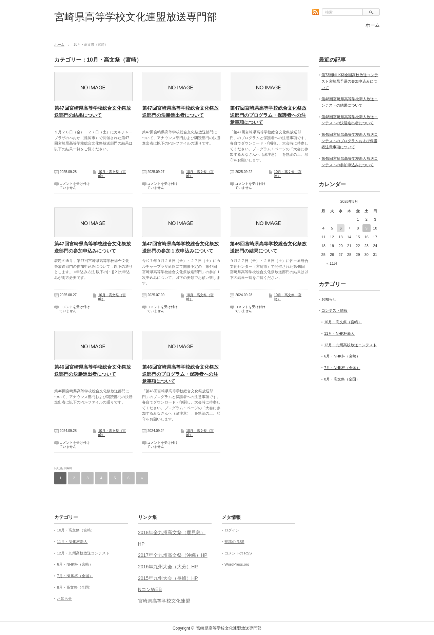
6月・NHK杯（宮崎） (342, 356)
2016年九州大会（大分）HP (168, 566)
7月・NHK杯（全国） (342, 368)
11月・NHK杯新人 (339, 333)
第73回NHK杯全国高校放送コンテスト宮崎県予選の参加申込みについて (349, 81)
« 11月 (332, 263)
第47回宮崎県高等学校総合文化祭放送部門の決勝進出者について (180, 111)
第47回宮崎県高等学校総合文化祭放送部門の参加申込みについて (92, 247)
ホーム (373, 25)
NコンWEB (150, 589)
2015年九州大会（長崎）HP (168, 578)
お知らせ (328, 299)
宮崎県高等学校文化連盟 (164, 601)
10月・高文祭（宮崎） (343, 322)
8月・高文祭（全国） (342, 379)
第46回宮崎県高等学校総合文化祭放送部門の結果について (268, 247)
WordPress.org (236, 564)
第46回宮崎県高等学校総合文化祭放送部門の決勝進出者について (92, 370)
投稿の (234, 542)
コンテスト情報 (334, 310)
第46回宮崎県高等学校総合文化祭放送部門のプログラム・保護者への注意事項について (180, 374)
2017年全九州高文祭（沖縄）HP (173, 555)
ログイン (231, 530)
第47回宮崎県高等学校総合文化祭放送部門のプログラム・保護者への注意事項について (268, 115)
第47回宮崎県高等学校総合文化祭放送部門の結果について (92, 111)
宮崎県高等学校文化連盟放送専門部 (135, 16)
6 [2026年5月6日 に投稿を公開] (340, 228)
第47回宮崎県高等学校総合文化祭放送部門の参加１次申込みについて (180, 247)
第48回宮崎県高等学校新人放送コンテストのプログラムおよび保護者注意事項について (349, 140)
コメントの (238, 553)
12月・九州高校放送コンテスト (350, 345)
